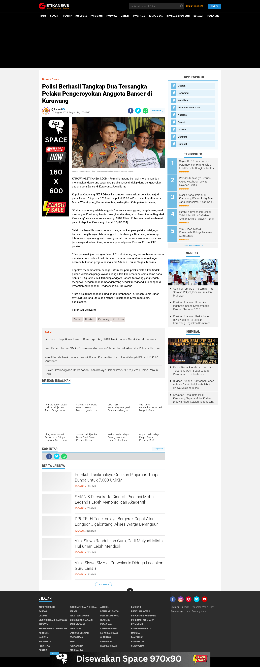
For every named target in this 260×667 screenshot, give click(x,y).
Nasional (199, 16)
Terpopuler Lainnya (193, 244)
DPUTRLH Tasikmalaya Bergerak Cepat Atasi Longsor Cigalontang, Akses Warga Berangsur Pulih (117, 524)
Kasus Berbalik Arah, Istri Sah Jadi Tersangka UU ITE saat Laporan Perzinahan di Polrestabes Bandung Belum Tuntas (193, 370)
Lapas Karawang (109, 633)
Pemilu (73, 641)
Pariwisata (213, 16)
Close (54, 654)
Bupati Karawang (140, 611)
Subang (43, 650)
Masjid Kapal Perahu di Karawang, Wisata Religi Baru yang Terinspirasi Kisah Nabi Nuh (197, 198)
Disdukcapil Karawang (143, 615)
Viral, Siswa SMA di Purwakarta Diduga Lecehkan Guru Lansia (111, 565)
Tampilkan (158, 449)
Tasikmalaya (156, 16)
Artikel (125, 16)
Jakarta (182, 129)
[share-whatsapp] (145, 111)
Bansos (43, 611)
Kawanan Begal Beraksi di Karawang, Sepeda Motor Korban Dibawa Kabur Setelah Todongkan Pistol (193, 397)
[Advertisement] (130, 45)
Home (43, 16)
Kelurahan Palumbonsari (53, 628)
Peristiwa (111, 16)
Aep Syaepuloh (47, 607)
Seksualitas (138, 646)
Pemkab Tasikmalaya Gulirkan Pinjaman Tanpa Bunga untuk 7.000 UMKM (119, 477)
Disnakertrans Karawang (53, 620)
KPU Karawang (77, 624)
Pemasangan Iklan (180, 611)
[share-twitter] (138, 111)
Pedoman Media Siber (203, 607)
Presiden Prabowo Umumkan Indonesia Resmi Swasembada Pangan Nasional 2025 (191, 305)
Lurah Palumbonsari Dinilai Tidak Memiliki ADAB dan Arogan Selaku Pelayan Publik (197, 215)
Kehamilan (137, 624)
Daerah (54, 16)
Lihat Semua (103, 585)
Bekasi (181, 122)
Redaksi (175, 607)
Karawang (81, 16)
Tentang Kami (199, 611)
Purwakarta (76, 646)
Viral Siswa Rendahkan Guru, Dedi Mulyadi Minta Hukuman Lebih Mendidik (114, 543)
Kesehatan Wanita (141, 628)
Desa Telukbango (109, 615)
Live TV (214, 6)
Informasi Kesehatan (178, 16)
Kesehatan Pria (108, 628)
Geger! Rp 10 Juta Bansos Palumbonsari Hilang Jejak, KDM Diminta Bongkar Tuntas (197, 165)
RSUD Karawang (108, 646)
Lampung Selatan (79, 633)
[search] (156, 6)
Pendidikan (97, 16)
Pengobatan (137, 641)
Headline (67, 16)
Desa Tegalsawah (79, 615)
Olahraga (105, 637)
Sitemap (185, 607)
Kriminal (182, 144)
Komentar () (157, 110)
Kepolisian (139, 16)
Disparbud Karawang (81, 620)
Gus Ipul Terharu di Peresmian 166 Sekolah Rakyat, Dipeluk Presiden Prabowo (193, 291)
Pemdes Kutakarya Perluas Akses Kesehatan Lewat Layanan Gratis (195, 181)
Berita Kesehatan (109, 611)
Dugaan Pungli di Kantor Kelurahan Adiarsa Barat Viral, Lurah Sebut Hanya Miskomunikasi (193, 384)
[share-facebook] (130, 111)
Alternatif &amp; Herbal (83, 607)
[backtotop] (130, 591)
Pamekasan (137, 637)
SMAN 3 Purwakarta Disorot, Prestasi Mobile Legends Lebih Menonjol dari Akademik (117, 499)
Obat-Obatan (76, 637)
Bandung (182, 136)
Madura (135, 633)
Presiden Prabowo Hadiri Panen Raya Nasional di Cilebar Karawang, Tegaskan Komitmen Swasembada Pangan (191, 319)
